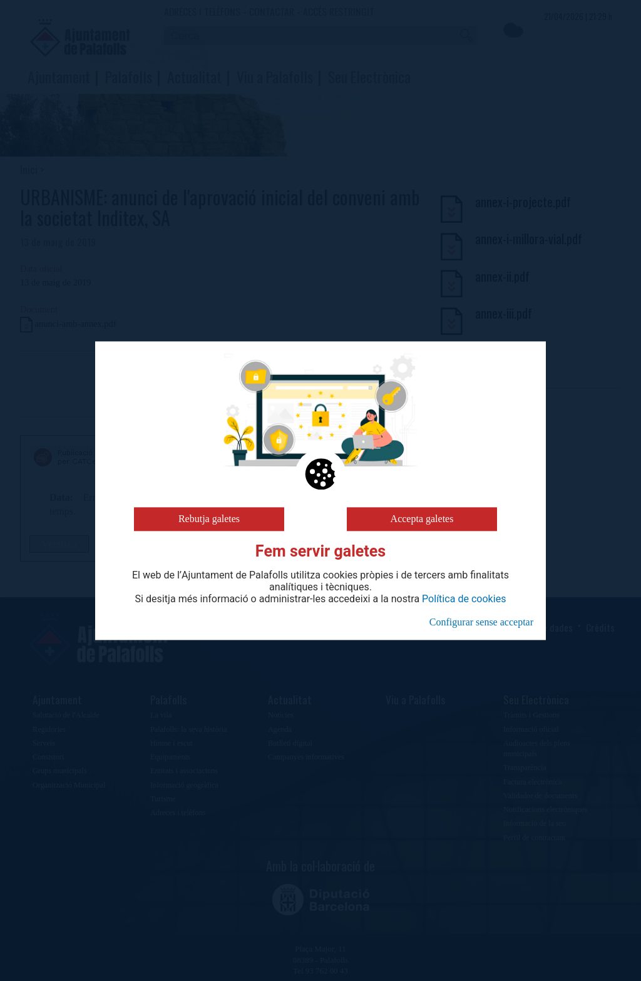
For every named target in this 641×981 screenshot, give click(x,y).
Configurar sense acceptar (481, 622)
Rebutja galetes (209, 518)
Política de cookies (464, 599)
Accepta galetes (422, 518)
